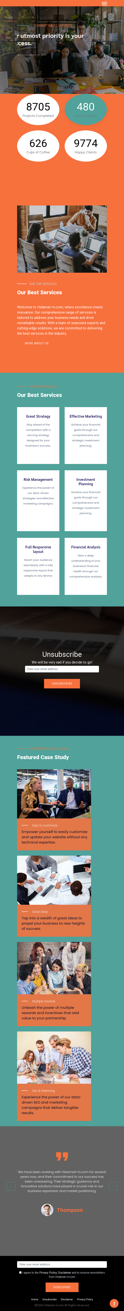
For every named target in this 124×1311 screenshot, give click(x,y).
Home (34, 1299)
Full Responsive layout (38, 549)
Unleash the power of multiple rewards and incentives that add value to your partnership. (50, 1013)
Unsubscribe (49, 1299)
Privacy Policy (48, 1272)
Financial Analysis (85, 547)
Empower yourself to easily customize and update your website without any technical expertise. (54, 837)
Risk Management (38, 479)
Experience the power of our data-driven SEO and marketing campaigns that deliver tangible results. (52, 1105)
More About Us (37, 343)
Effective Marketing (86, 416)
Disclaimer (64, 1272)
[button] (104, 3)
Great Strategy (38, 416)
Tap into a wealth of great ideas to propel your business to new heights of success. (53, 923)
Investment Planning (85, 481)
